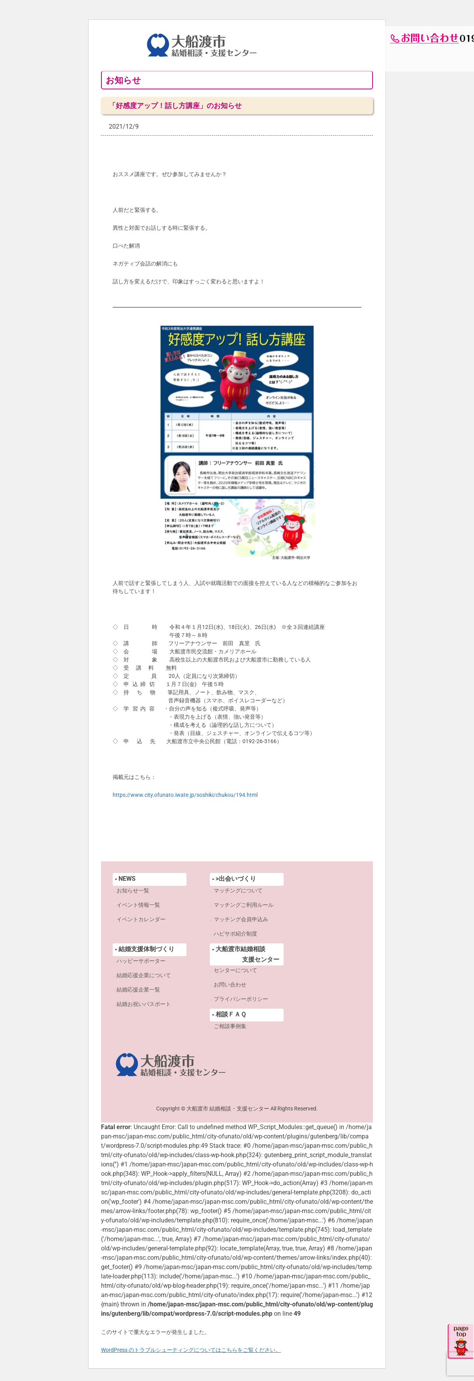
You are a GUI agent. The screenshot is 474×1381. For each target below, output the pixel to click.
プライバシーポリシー (241, 999)
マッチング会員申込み (241, 919)
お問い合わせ (230, 984)
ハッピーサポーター (141, 961)
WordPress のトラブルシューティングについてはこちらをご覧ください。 (191, 1350)
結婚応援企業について (144, 975)
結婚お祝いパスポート (144, 1004)
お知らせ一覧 (133, 890)
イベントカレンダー (141, 919)
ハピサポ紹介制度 (235, 934)
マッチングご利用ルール (244, 905)
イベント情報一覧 (138, 905)
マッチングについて (238, 890)
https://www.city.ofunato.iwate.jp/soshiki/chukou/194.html (185, 795)
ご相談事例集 (230, 1026)
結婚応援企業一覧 (138, 989)
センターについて (235, 970)
